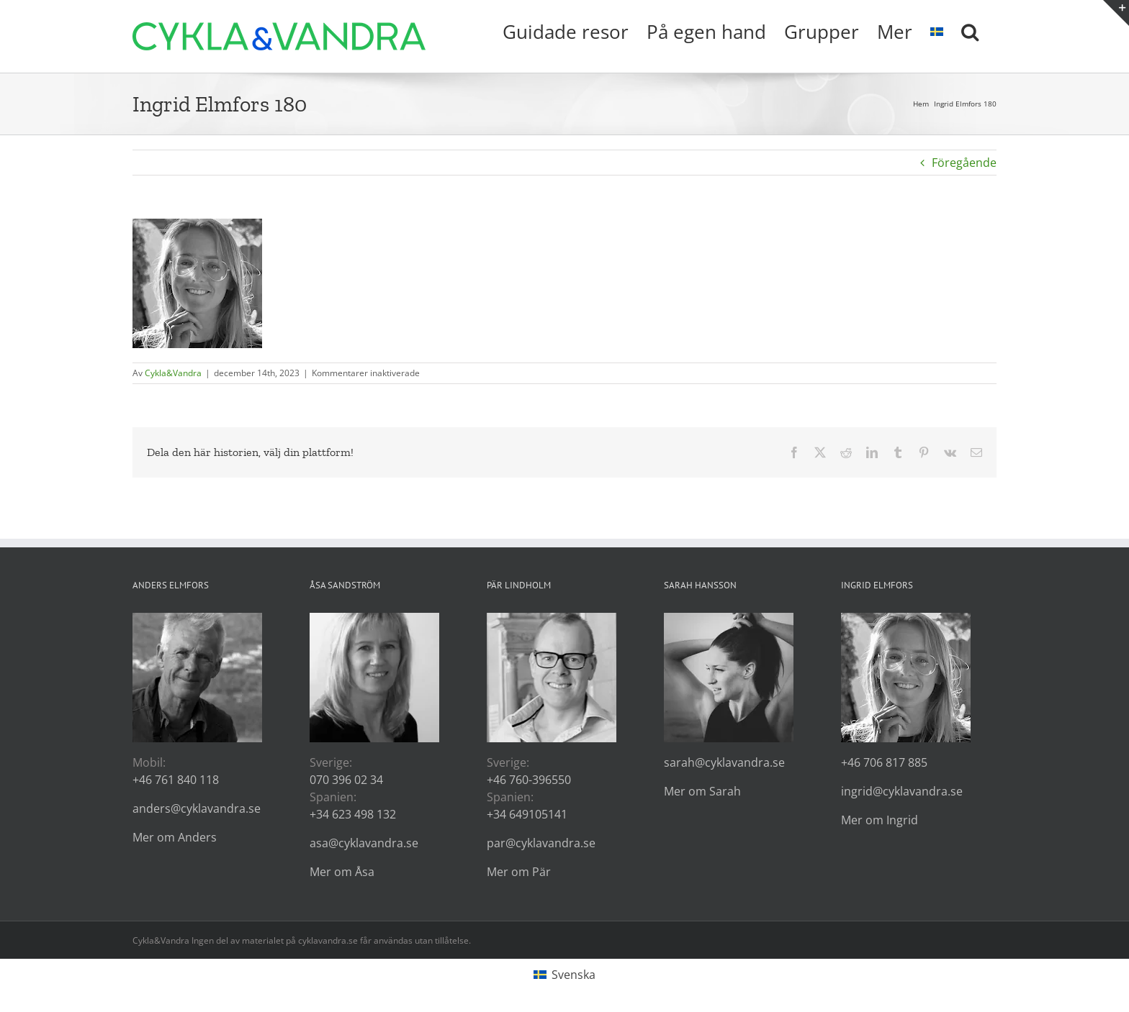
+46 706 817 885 (884, 762)
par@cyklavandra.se (541, 843)
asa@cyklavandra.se (364, 843)
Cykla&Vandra (173, 373)
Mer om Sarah (702, 791)
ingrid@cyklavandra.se (902, 791)
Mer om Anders (174, 837)
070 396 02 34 (346, 780)
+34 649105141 (527, 814)
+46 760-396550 (529, 780)
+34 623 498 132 (353, 814)
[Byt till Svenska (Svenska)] (564, 975)
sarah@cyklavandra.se (724, 762)
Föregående (964, 162)
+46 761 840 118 (175, 780)
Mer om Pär (519, 872)
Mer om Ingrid (879, 820)
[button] (970, 30)
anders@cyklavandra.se (196, 808)
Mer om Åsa (342, 872)
